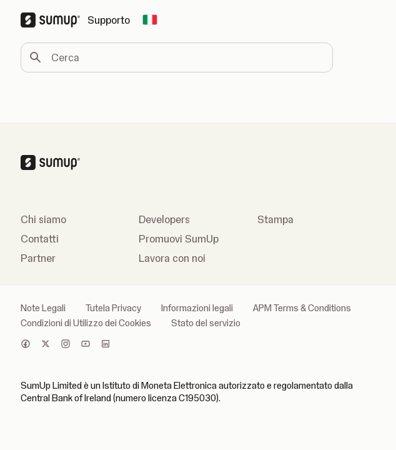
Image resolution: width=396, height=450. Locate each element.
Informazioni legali (197, 308)
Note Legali (43, 308)
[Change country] (150, 20)
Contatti (40, 238)
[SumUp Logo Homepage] (54, 20)
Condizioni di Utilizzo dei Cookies (86, 323)
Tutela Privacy (113, 308)
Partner (38, 258)
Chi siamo (43, 219)
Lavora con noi (172, 258)
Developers (164, 219)
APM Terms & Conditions (302, 308)
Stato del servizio (205, 323)
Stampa (275, 219)
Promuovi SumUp (179, 238)
